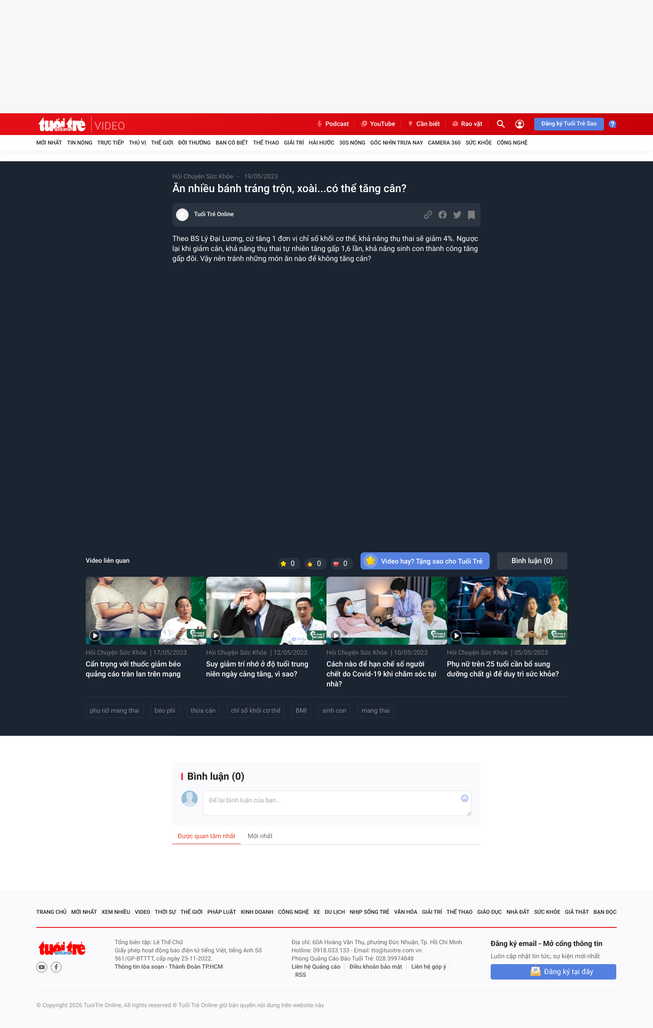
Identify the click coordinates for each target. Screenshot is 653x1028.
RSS (300, 975)
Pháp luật (221, 912)
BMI (301, 710)
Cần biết (423, 124)
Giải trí (294, 143)
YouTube (377, 124)
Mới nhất (49, 143)
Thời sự (165, 912)
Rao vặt (466, 124)
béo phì (165, 710)
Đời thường (194, 143)
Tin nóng (80, 143)
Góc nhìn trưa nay (396, 143)
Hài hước (321, 143)
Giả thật (577, 912)
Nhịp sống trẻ (370, 912)
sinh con (334, 710)
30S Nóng (352, 143)
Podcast (332, 124)
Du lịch (335, 912)
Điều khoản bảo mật (376, 967)
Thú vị (137, 143)
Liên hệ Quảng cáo (316, 967)
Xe (316, 912)
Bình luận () (532, 560)
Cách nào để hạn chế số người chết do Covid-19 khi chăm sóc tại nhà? (381, 674)
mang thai (375, 710)
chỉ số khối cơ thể (255, 710)
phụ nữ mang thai (114, 710)
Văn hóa (406, 912)
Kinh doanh (257, 912)
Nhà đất (518, 912)
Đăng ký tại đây (568, 971)
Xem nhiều (116, 912)
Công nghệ (512, 143)
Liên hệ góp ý (428, 967)
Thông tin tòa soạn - (142, 967)
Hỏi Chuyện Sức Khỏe (202, 176)
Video (142, 912)
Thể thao (266, 143)
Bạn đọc (605, 912)
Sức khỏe (479, 143)
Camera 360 (444, 143)
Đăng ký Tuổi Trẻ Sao (569, 124)
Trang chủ (51, 912)
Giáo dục (489, 912)
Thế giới (162, 143)
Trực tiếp (110, 143)
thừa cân (203, 710)
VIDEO (109, 126)
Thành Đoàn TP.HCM (196, 967)
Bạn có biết (232, 143)
